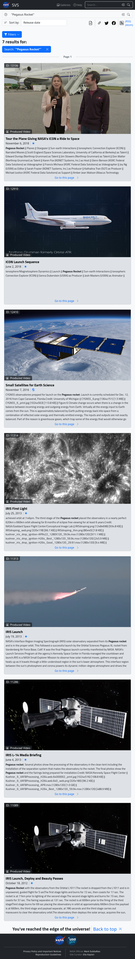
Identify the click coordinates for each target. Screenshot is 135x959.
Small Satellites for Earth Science (30, 385)
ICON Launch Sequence (22, 262)
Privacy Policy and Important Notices (42, 951)
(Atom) (129, 25)
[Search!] (129, 4)
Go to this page (67, 177)
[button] (47, 49)
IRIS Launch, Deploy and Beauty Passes (34, 878)
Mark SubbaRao (92, 951)
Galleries (63, 5)
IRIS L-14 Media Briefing (23, 755)
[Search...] (102, 4)
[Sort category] (44, 22)
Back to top (108, 929)
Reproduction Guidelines (48, 954)
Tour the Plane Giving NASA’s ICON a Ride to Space (42, 139)
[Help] (5, 14)
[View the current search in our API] (91, 23)
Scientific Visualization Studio (15, 5)
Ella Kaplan (88, 954)
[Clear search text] (122, 4)
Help (77, 5)
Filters (12, 34)
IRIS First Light (16, 508)
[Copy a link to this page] (99, 23)
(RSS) (128, 21)
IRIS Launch (14, 632)
